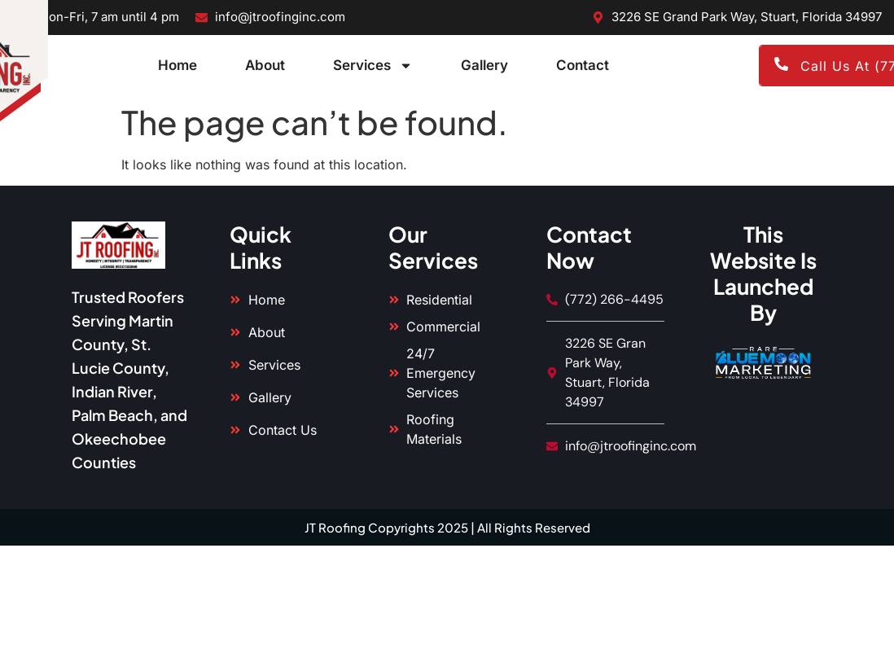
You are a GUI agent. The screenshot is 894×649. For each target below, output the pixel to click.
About (265, 65)
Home (177, 65)
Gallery (484, 65)
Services (373, 65)
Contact (582, 65)
